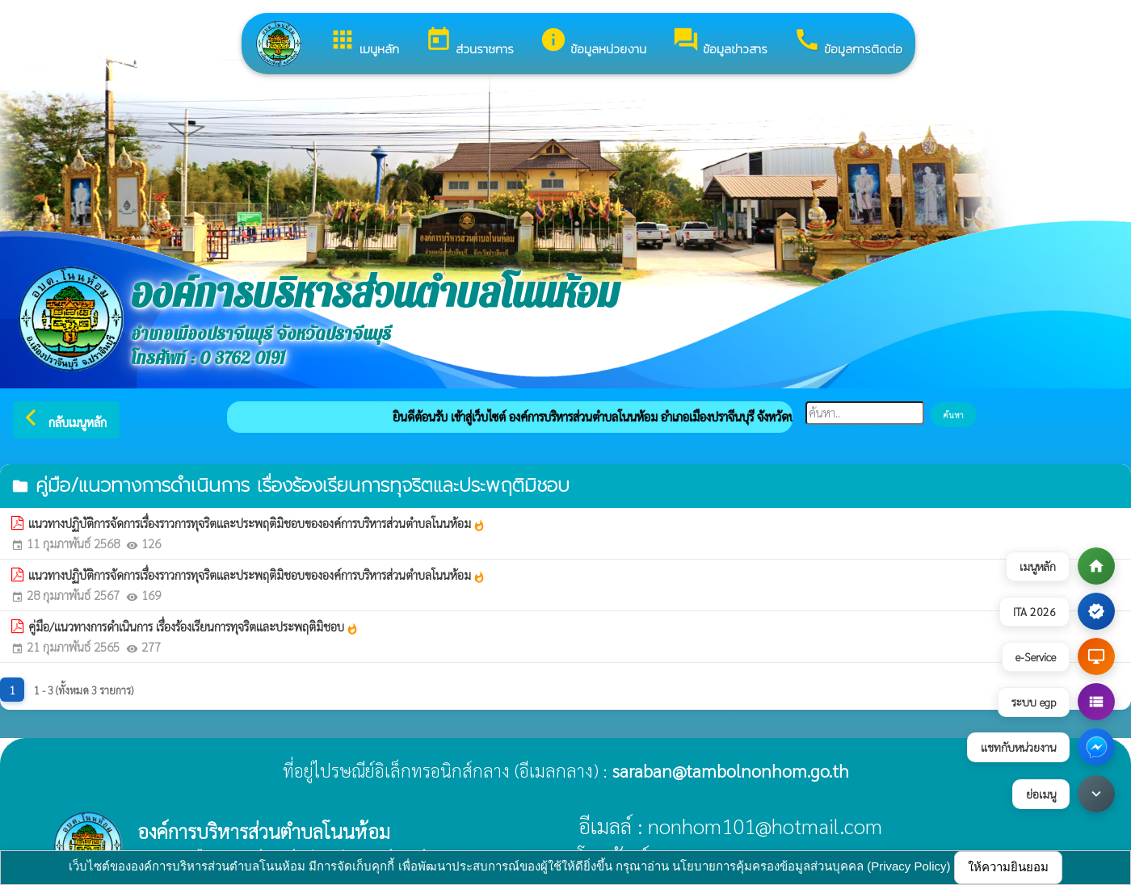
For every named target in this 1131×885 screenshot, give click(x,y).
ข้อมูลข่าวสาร (719, 42)
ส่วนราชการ (469, 42)
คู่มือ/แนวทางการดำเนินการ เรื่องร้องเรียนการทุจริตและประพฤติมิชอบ (193, 627)
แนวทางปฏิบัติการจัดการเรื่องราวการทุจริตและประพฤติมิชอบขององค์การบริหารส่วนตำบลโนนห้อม (257, 523)
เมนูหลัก (364, 42)
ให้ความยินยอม (1008, 867)
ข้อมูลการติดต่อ (847, 42)
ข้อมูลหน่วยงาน (593, 42)
